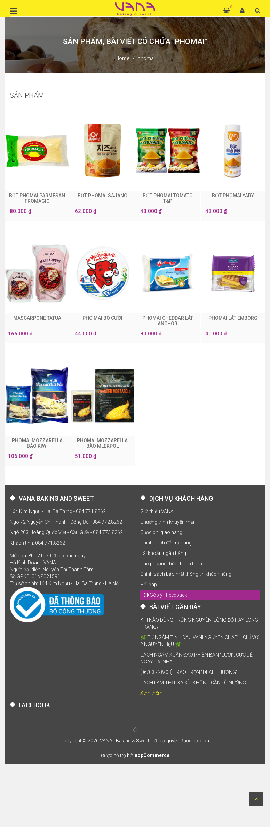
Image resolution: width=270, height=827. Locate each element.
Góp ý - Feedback (165, 595)
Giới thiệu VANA (157, 511)
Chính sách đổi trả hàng (166, 543)
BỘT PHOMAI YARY (233, 195)
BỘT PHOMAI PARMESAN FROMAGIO (37, 198)
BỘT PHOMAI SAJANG (102, 195)
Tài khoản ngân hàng (163, 553)
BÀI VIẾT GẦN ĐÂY (175, 607)
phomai (146, 58)
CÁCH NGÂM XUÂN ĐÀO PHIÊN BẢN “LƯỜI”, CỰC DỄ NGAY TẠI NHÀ (196, 658)
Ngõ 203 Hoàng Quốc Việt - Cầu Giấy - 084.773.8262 (66, 532)
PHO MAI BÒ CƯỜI (102, 318)
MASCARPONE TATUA (37, 318)
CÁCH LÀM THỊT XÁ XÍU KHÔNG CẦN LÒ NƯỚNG (193, 682)
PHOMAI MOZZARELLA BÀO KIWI (37, 443)
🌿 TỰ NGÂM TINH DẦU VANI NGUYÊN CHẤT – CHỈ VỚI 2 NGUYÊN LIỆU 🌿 (200, 641)
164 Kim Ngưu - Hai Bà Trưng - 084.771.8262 (58, 511)
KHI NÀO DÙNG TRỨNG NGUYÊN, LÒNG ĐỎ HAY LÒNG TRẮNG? (199, 623)
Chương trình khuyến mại (167, 522)
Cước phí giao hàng (161, 532)
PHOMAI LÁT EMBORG (232, 318)
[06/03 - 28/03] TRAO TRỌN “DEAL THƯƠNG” (189, 672)
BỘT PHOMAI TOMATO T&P (168, 198)
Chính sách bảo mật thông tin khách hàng (185, 574)
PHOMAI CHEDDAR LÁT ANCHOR (167, 320)
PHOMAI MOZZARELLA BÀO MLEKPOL (102, 443)
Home (123, 58)
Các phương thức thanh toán (171, 563)
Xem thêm (151, 693)
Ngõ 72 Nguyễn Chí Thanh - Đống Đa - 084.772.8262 (66, 522)
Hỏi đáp (148, 584)
